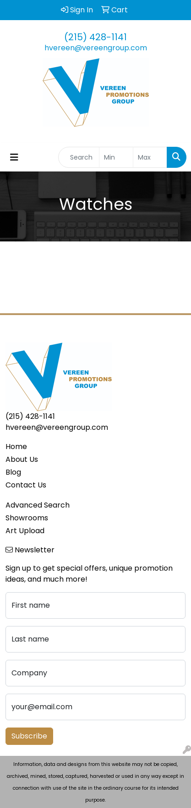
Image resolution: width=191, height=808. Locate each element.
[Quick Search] (78, 157)
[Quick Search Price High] (150, 157)
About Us (21, 459)
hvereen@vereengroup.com (95, 48)
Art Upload (24, 530)
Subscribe (29, 736)
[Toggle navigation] (14, 157)
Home (16, 446)
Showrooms (26, 518)
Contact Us (25, 485)
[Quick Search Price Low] (116, 157)
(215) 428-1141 (95, 37)
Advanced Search (37, 505)
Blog (13, 472)
